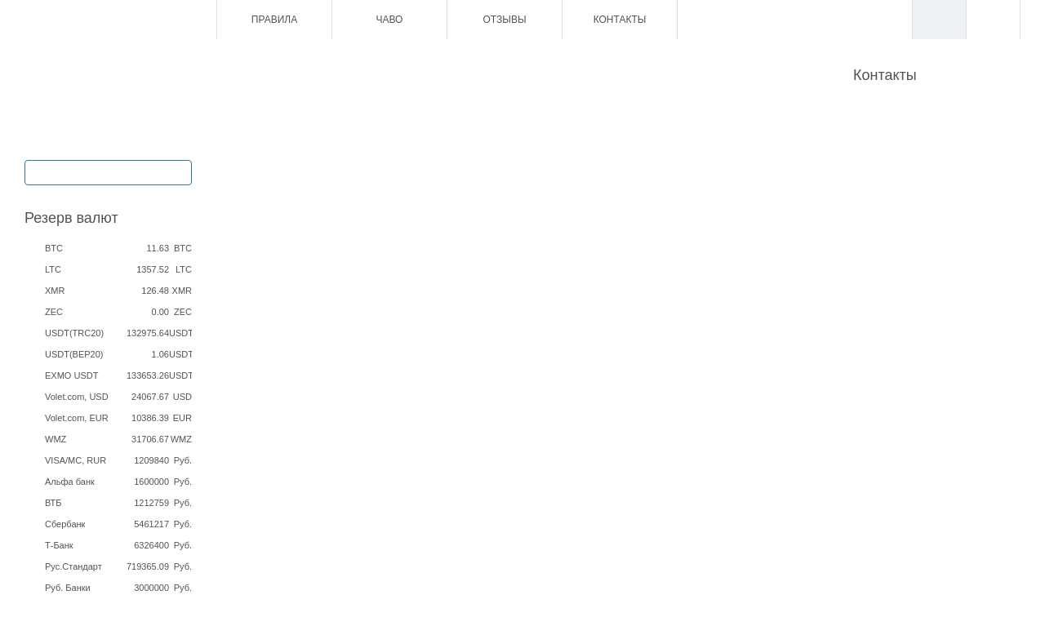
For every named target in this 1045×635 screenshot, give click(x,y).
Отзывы (504, 19)
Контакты (620, 19)
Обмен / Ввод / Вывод (107, 171)
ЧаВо (389, 19)
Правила (274, 19)
